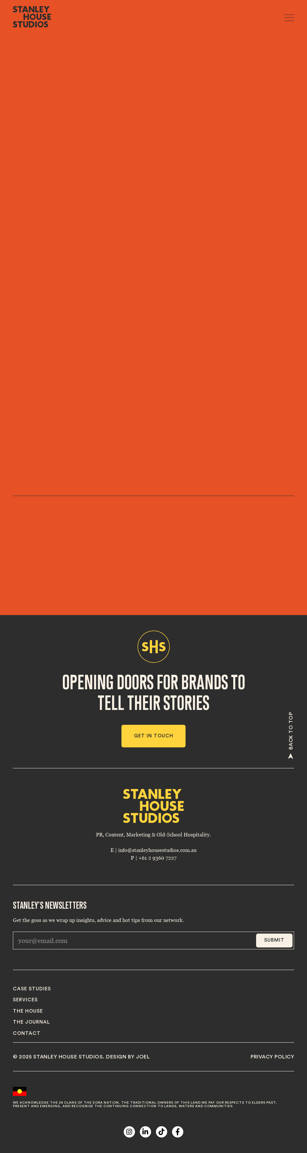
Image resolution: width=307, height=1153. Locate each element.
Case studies (32, 988)
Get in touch (153, 735)
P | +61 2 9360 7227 (154, 858)
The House (28, 1011)
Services (25, 999)
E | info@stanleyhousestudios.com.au (153, 850)
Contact (27, 1033)
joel (143, 1056)
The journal (31, 1022)
